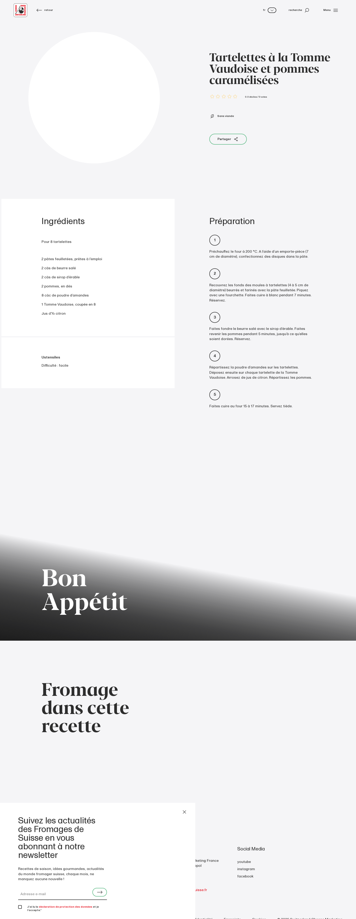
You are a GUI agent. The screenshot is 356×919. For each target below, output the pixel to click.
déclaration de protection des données (65, 907)
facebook (245, 876)
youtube (244, 861)
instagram (246, 869)
